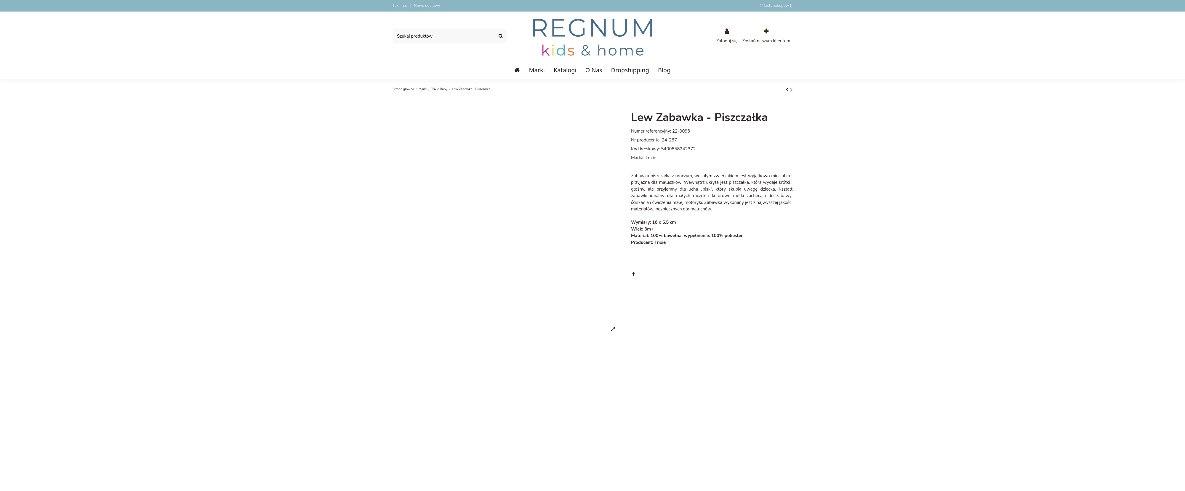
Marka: (637, 158)
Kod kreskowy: (645, 149)
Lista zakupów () (775, 5)
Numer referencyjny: (651, 131)
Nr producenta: (646, 140)
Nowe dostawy (427, 5)
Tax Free (400, 5)
